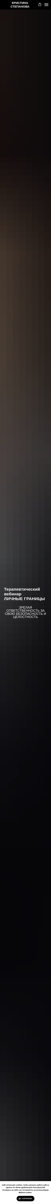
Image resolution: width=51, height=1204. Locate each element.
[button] (39, 4)
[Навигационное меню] (46, 4)
